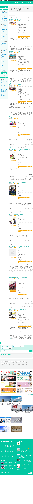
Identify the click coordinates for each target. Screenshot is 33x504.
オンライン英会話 (22, 2)
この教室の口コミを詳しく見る (27, 47)
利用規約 (2, 501)
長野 (8, 478)
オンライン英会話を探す (7, 375)
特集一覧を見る (30, 423)
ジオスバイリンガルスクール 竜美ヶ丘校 (21, 161)
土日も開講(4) (4, 58)
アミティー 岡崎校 (16, 55)
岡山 (8, 483)
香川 (8, 485)
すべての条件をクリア (4, 75)
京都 (10, 480)
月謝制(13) (4, 61)
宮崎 (10, 488)
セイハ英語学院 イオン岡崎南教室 (20, 300)
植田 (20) (2, 94)
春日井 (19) (3, 95)
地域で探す (7, 373)
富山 (12, 478)
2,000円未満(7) (4, 12)
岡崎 (2, 383)
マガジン (31, 2)
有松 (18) (2, 97)
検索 (17, 2)
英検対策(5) (4, 50)
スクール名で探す (18, 373)
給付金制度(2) (4, 66)
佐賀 (5, 488)
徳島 (12, 485)
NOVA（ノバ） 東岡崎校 (17, 20)
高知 (10, 485)
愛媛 (5, 485)
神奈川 (8, 474)
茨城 (5, 475)
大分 (8, 488)
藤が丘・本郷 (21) (4, 89)
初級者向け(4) (4, 65)
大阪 (5, 480)
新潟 (5, 478)
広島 (5, 483)
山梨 (12, 475)
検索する (4, 73)
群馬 (8, 475)
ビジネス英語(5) (4, 37)
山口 (10, 483)
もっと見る (29, 152)
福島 (10, 473)
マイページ (14, 2)
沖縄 (12, 488)
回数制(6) (3, 62)
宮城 (5, 473)
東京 (5, 474)
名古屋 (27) (3, 85)
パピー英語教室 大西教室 (18, 232)
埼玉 (10, 474)
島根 (5, 484)
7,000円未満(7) (4, 25)
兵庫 (8, 480)
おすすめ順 (29, 17)
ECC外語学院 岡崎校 (17, 91)
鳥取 (12, 483)
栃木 (10, 475)
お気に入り (14, 25)
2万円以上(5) (4, 31)
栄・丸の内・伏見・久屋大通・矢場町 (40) (4, 81)
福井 (5, 479)
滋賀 (12, 480)
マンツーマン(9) (4, 36)
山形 (8, 473)
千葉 (13, 474)
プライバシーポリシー (8, 501)
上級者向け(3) (4, 64)
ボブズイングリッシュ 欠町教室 (19, 197)
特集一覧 (27, 2)
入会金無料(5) (4, 60)
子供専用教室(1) (4, 70)
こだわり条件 (3, 377)
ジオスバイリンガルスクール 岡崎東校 (21, 267)
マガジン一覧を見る (29, 444)
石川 (10, 478)
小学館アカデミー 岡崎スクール (19, 334)
